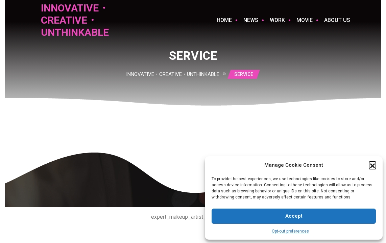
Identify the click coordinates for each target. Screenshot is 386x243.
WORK (277, 20)
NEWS (250, 20)
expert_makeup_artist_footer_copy (193, 217)
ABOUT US (337, 20)
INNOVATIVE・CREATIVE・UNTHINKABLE (75, 20)
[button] (372, 165)
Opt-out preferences (290, 231)
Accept (294, 216)
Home (224, 20)
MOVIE (304, 20)
